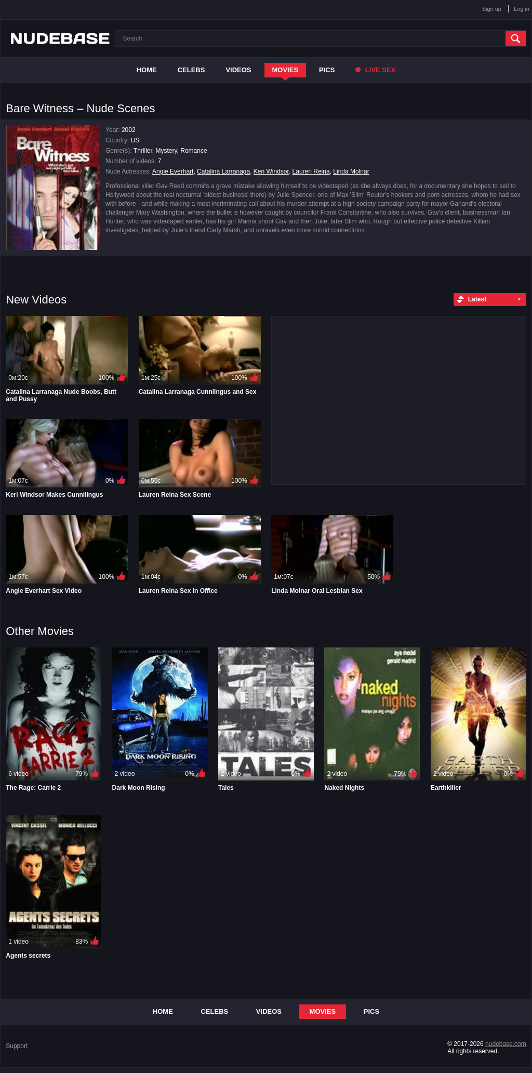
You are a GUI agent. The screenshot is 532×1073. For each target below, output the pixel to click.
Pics (327, 70)
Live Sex (375, 70)
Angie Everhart (172, 171)
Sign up (491, 9)
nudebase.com (505, 1044)
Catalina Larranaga (223, 171)
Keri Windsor (271, 171)
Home (147, 70)
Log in (521, 9)
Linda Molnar (351, 171)
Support (17, 1046)
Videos (238, 70)
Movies (285, 70)
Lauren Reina (311, 171)
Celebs (191, 70)
